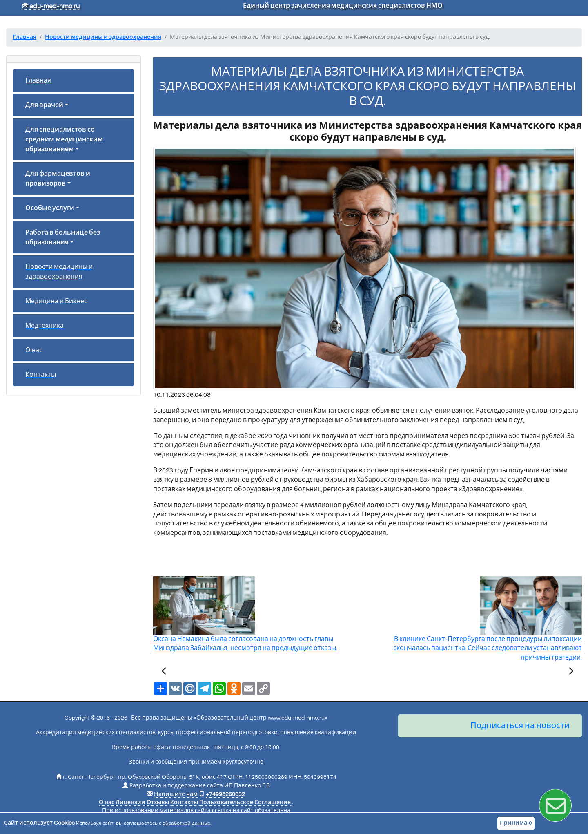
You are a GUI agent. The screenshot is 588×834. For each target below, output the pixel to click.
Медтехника (44, 325)
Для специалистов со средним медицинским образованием (64, 139)
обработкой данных (186, 823)
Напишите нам (176, 794)
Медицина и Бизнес (56, 301)
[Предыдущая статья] (164, 672)
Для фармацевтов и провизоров (57, 178)
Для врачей (44, 105)
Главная (38, 80)
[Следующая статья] (571, 672)
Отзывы (158, 802)
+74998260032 (225, 794)
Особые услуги (49, 208)
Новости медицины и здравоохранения (59, 272)
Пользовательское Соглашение (245, 802)
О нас (33, 350)
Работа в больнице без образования (62, 237)
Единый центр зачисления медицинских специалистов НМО (343, 5)
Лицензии (130, 802)
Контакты (40, 374)
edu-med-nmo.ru (51, 6)
